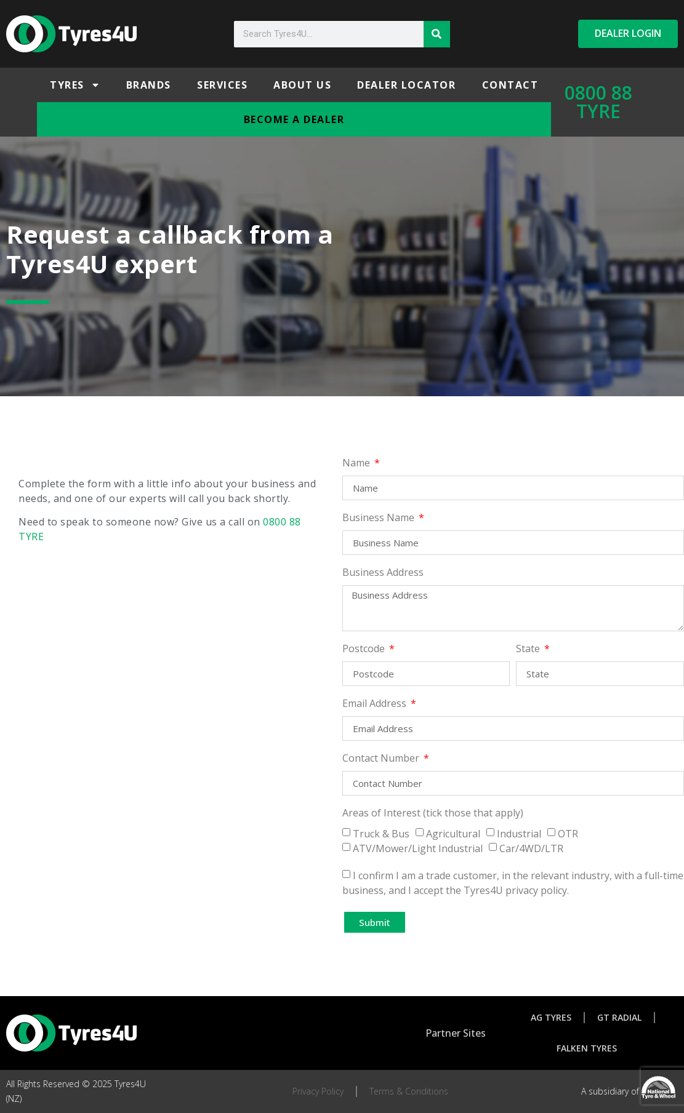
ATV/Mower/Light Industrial (418, 848)
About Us (302, 85)
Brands (148, 85)
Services (222, 85)
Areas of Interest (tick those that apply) (432, 814)
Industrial (519, 833)
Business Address (383, 573)
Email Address (375, 704)
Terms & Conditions (408, 1091)
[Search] (437, 34)
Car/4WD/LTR (531, 848)
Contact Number (382, 759)
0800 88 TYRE (598, 102)
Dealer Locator (406, 85)
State (529, 649)
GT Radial (619, 1017)
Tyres (75, 85)
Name (357, 463)
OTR (568, 833)
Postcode (364, 649)
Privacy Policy (318, 1091)
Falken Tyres (587, 1048)
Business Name (379, 518)
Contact (510, 85)
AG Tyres (551, 1017)
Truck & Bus (381, 833)
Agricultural (453, 833)
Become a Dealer (294, 119)
